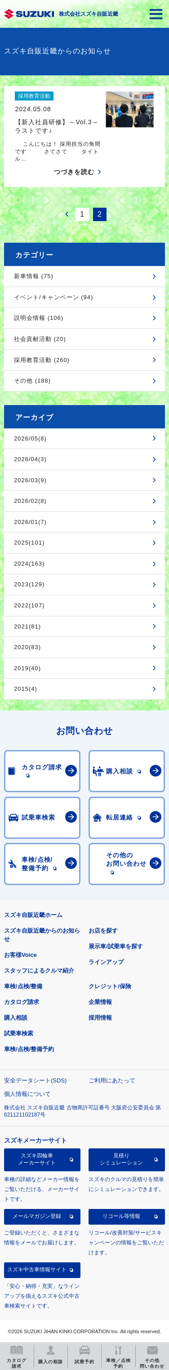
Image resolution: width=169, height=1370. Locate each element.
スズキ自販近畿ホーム (33, 915)
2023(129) (29, 584)
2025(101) (29, 542)
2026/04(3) (30, 459)
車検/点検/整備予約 (29, 1049)
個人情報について (27, 1094)
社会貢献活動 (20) (40, 339)
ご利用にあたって (112, 1080)
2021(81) (27, 626)
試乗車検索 (18, 1033)
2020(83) (27, 647)
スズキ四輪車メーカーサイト (37, 1159)
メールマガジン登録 (37, 1216)
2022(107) (29, 605)
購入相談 (15, 1017)
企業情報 (100, 1002)
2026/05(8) (30, 438)
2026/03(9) (30, 480)
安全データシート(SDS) (35, 1080)
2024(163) (29, 563)
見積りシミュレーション (121, 1159)
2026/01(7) (30, 522)
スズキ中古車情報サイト (37, 1269)
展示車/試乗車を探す (116, 946)
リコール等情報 (121, 1216)
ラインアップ (106, 962)
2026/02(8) (30, 500)
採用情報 (100, 1017)
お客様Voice (20, 954)
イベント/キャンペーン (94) (53, 297)
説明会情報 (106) (38, 317)
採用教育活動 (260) (42, 360)
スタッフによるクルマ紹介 (39, 970)
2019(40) (27, 668)
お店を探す (103, 930)
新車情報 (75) (33, 276)
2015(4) (25, 688)
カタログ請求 (21, 1002)
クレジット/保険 (110, 986)
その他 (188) (32, 380)
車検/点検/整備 (23, 986)
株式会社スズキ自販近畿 (88, 14)
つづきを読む (74, 171)
